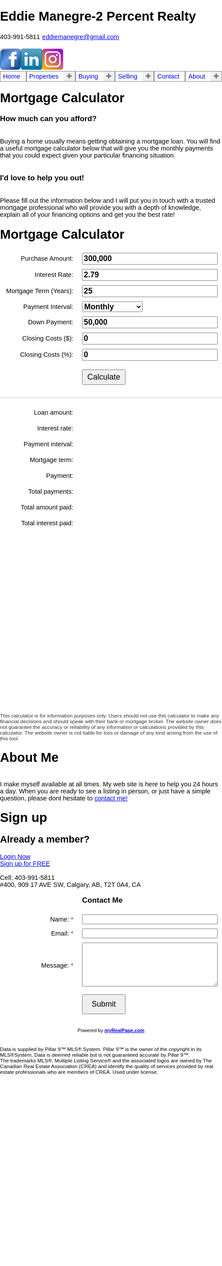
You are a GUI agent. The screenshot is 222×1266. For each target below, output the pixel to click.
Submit (104, 1004)
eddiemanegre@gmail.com (80, 36)
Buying (88, 76)
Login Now (15, 856)
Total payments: (50, 491)
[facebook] (10, 67)
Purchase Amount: (47, 258)
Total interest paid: (47, 523)
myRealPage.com (124, 1030)
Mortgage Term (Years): (39, 290)
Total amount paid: (47, 507)
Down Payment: (50, 322)
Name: (60, 919)
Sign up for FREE (25, 863)
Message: (56, 965)
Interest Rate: (54, 274)
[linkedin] (31, 67)
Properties (44, 76)
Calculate (103, 377)
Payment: (59, 475)
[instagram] (52, 67)
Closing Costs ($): (47, 338)
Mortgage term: (51, 459)
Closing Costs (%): (46, 354)
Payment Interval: (48, 306)
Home (11, 76)
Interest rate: (55, 428)
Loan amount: (53, 412)
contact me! (111, 798)
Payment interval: (48, 444)
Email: (61, 933)
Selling (127, 76)
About (196, 76)
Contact (168, 76)
